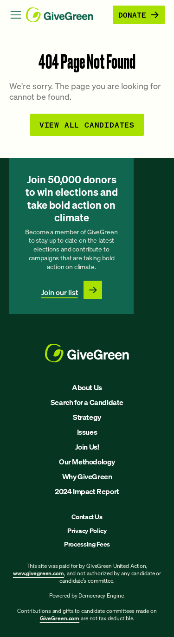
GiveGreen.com (59, 618)
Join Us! (87, 447)
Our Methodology (87, 462)
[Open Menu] (16, 15)
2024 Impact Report (87, 491)
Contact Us (87, 516)
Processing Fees (87, 544)
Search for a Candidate (87, 402)
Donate (138, 14)
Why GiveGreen (87, 476)
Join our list (59, 292)
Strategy (87, 417)
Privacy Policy (86, 530)
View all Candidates (87, 124)
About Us (87, 387)
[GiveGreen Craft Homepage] (67, 14)
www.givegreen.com (38, 573)
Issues (87, 432)
